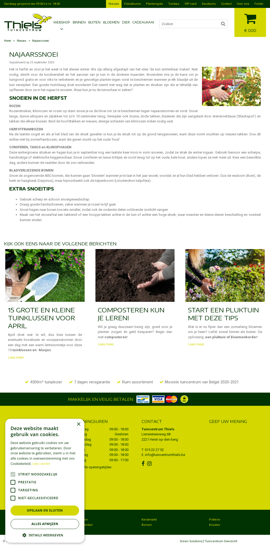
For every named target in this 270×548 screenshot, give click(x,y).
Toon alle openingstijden (93, 467)
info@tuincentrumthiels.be (165, 455)
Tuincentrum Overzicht (221, 541)
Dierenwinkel (83, 525)
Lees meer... (17, 357)
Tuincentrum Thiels (158, 429)
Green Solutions (191, 541)
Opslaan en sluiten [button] (45, 510)
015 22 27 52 (154, 450)
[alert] (44, 481)
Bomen (147, 525)
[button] (45, 534)
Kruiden (214, 525)
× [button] (78, 424)
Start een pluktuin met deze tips (223, 314)
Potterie (214, 519)
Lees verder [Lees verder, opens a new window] (41, 463)
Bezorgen (81, 519)
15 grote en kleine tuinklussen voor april (41, 318)
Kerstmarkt (149, 519)
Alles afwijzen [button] (44, 524)
